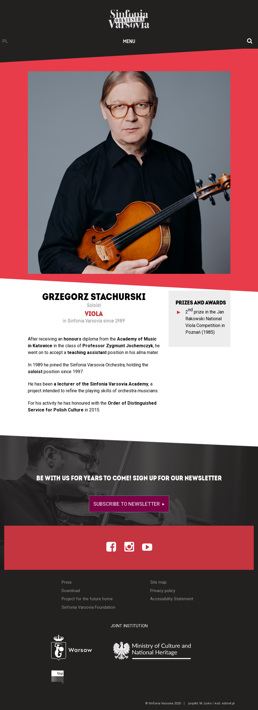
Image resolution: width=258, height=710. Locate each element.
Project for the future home (87, 599)
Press (67, 582)
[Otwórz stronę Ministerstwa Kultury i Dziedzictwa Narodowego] (165, 650)
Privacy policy (162, 590)
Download (71, 590)
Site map (158, 582)
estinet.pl (228, 703)
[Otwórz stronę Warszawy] (57, 649)
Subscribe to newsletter (127, 504)
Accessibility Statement (171, 599)
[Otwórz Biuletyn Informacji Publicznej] (36, 678)
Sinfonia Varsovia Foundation (88, 607)
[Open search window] (249, 41)
